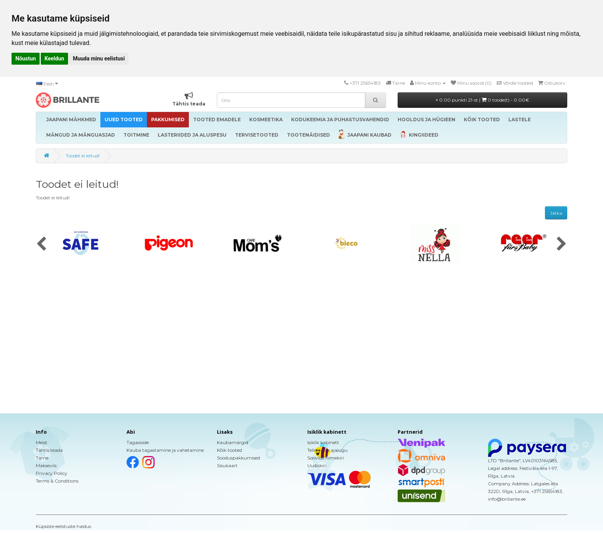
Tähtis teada (49, 450)
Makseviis (46, 465)
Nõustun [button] (25, 58)
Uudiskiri (316, 465)
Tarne (42, 458)
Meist (41, 442)
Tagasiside (138, 442)
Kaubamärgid (232, 442)
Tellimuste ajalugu (327, 450)
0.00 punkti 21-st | (482, 100)
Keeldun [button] (54, 58)
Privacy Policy (51, 473)
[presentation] (41, 244)
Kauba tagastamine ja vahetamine (165, 450)
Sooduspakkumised (238, 458)
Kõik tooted (229, 450)
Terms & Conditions (57, 481)
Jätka (556, 213)
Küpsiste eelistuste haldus (63, 526)
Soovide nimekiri (325, 458)
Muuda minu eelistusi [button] (99, 58)
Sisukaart (227, 465)
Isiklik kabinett (323, 442)
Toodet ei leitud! (83, 156)
